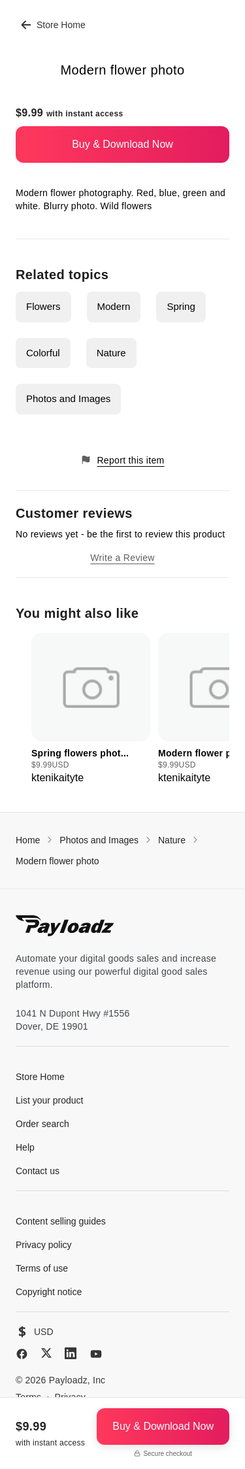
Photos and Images (68, 398)
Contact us (37, 1171)
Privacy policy (44, 1245)
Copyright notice (49, 1292)
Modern (114, 306)
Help (25, 1147)
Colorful (43, 352)
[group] (90, 709)
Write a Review (122, 557)
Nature (111, 352)
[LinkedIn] (70, 1353)
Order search (42, 1124)
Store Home (53, 25)
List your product (50, 1100)
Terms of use (42, 1268)
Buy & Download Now (122, 144)
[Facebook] (22, 1353)
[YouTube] (96, 1353)
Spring (181, 306)
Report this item (122, 459)
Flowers (43, 306)
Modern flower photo (57, 861)
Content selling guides (61, 1221)
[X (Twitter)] (46, 1353)
